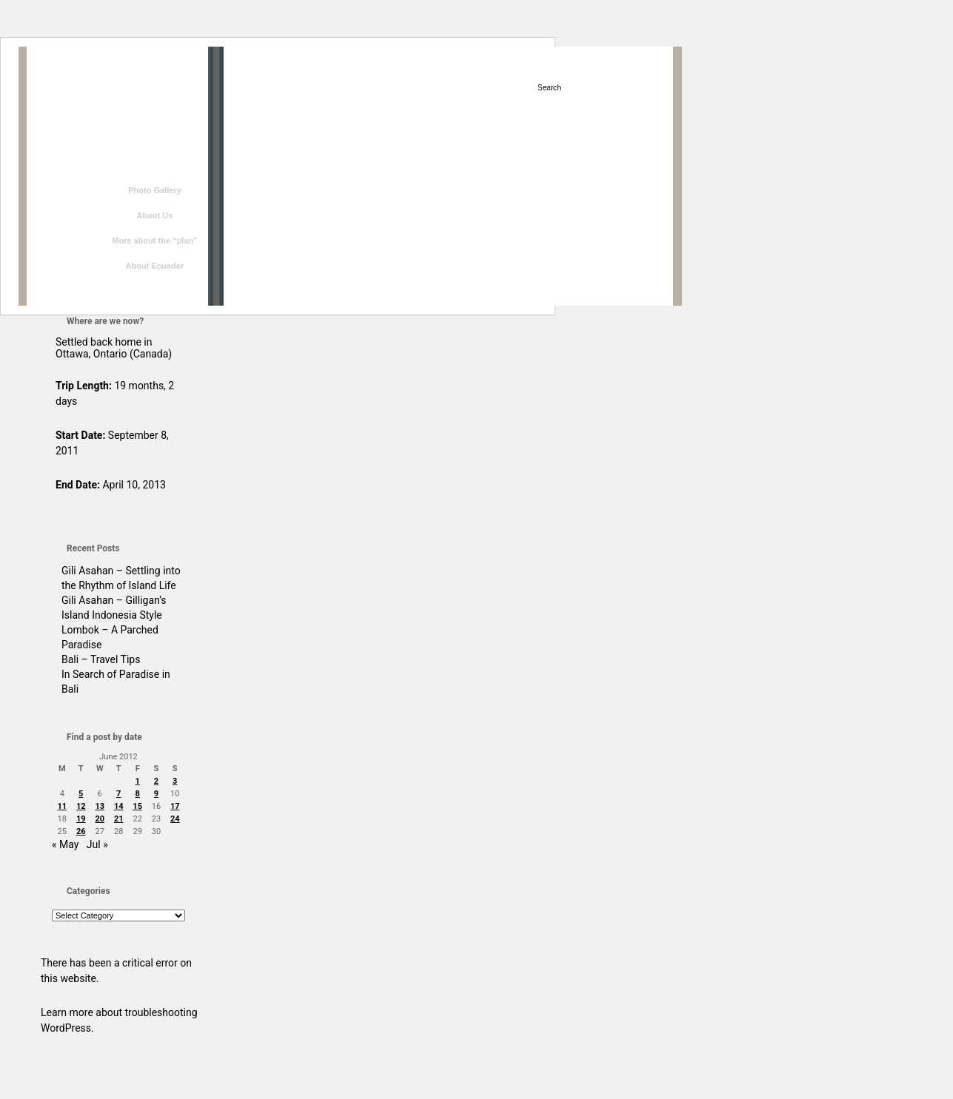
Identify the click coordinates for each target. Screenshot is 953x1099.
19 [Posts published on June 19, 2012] (81, 819)
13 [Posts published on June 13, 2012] (99, 806)
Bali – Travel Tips (100, 659)
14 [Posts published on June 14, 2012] (119, 806)
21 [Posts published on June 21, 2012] (119, 819)
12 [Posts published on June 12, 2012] (81, 806)
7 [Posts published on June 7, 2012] (118, 794)
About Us (155, 215)
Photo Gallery (154, 190)
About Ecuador (155, 265)
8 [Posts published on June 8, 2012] (138, 794)
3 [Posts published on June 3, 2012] (175, 781)
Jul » (97, 844)
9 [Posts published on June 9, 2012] (156, 794)
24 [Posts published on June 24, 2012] (175, 819)
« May (65, 844)
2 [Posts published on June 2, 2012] (156, 781)
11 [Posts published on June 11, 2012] (62, 806)
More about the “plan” (155, 240)
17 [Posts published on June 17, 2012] (175, 806)
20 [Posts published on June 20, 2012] (99, 819)
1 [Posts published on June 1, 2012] (138, 781)
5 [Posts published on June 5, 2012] (80, 794)
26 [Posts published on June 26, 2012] (81, 831)
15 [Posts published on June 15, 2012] (137, 806)
